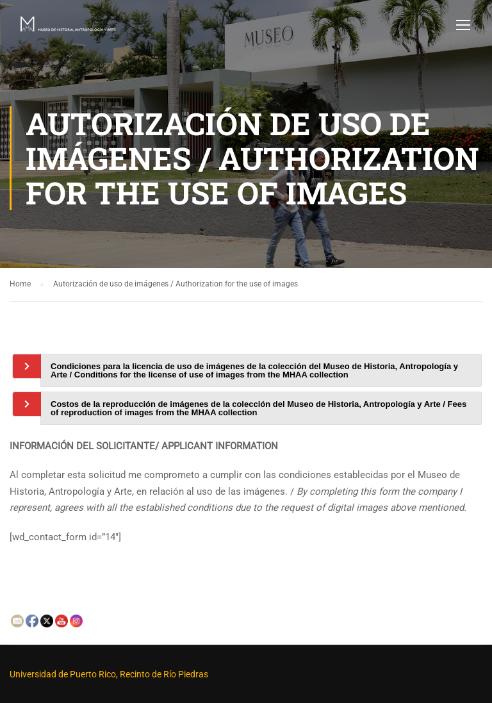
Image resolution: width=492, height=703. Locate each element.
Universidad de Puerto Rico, (64, 674)
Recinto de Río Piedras (164, 674)
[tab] (261, 370)
